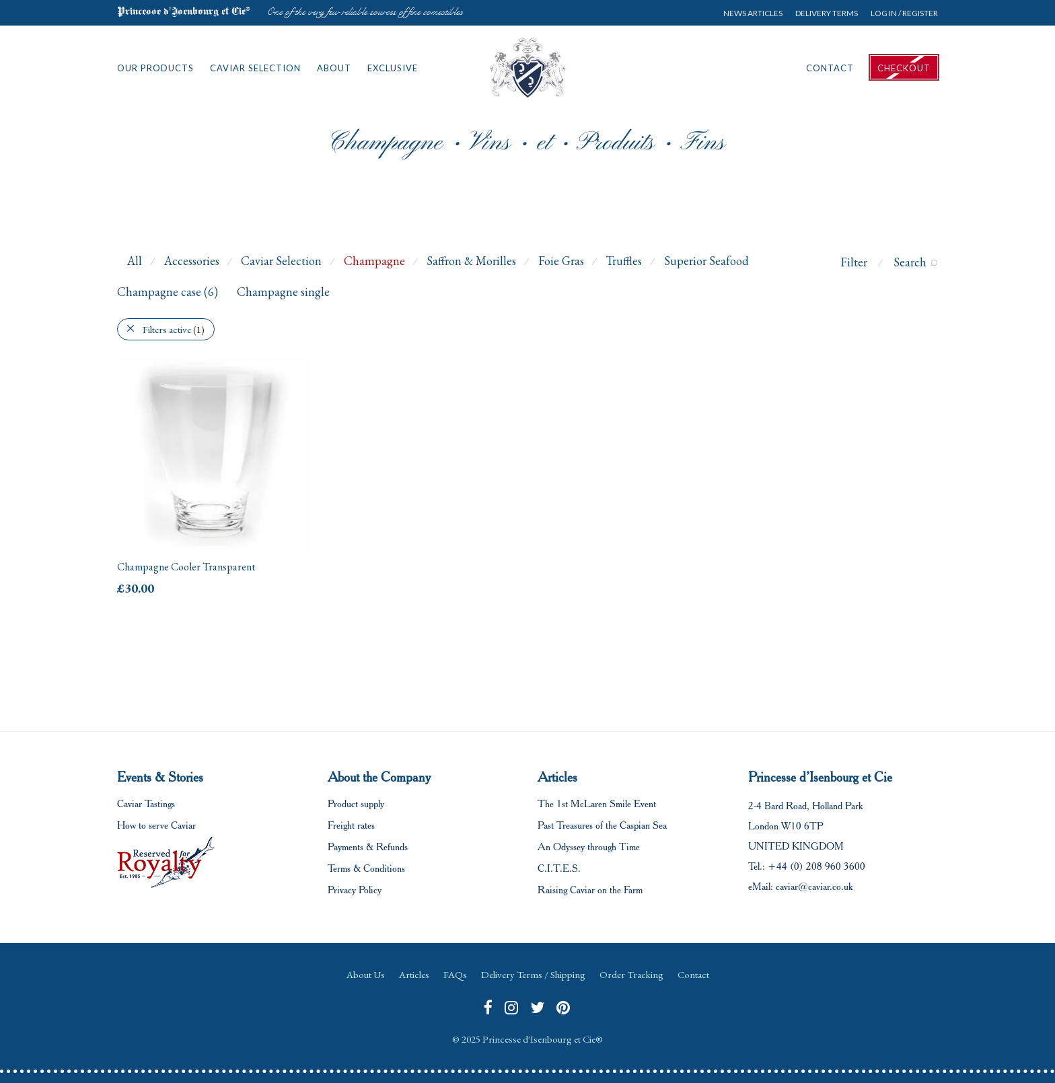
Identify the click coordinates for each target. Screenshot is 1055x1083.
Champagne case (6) (167, 291)
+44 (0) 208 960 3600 (816, 866)
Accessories (191, 260)
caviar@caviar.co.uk (814, 887)
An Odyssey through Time (589, 847)
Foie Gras (561, 260)
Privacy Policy (354, 890)
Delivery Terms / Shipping (533, 974)
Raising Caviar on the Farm (590, 890)
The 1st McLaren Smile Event (597, 804)
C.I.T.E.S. (559, 868)
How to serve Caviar (156, 825)
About (334, 68)
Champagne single (283, 291)
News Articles (753, 13)
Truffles (624, 260)
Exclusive (392, 68)
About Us (366, 974)
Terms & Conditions (366, 868)
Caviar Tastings (146, 804)
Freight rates (351, 825)
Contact (830, 68)
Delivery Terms (826, 13)
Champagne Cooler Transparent (186, 567)
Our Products (155, 68)
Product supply (356, 804)
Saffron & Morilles (471, 260)
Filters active (174, 329)
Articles (414, 974)
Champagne (374, 260)
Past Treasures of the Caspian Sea (602, 825)
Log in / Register (904, 13)
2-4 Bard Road (777, 806)
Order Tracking (631, 974)
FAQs (455, 974)
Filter (853, 262)
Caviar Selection (255, 68)
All (134, 260)
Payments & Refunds (368, 847)
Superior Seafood (706, 260)
